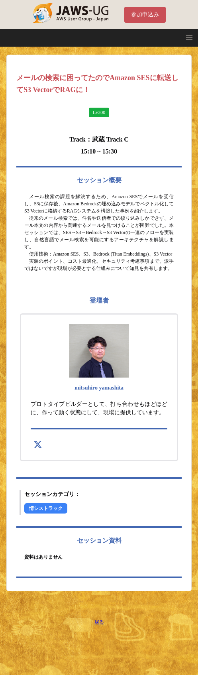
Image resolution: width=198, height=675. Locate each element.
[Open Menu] (189, 38)
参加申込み (145, 15)
